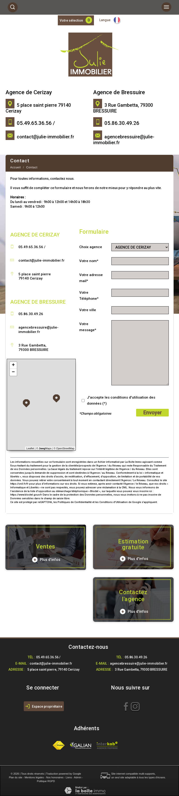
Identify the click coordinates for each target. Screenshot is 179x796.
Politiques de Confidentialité (75, 502)
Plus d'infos (46, 560)
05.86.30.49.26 (136, 657)
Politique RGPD (46, 781)
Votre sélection (71, 20)
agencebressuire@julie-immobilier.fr (38, 329)
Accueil (15, 167)
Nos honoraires (55, 777)
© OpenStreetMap (64, 448)
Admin (77, 777)
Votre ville (87, 310)
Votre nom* (88, 261)
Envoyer (152, 413)
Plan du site (15, 777)
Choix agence (90, 247)
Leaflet (30, 448)
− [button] (13, 372)
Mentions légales (34, 777)
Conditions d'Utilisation (113, 502)
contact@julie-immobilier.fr (45, 137)
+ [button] (13, 365)
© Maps (44, 448)
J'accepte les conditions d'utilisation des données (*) (121, 400)
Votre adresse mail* (91, 278)
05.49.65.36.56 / (48, 657)
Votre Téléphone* (89, 295)
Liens (69, 777)
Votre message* (87, 327)
